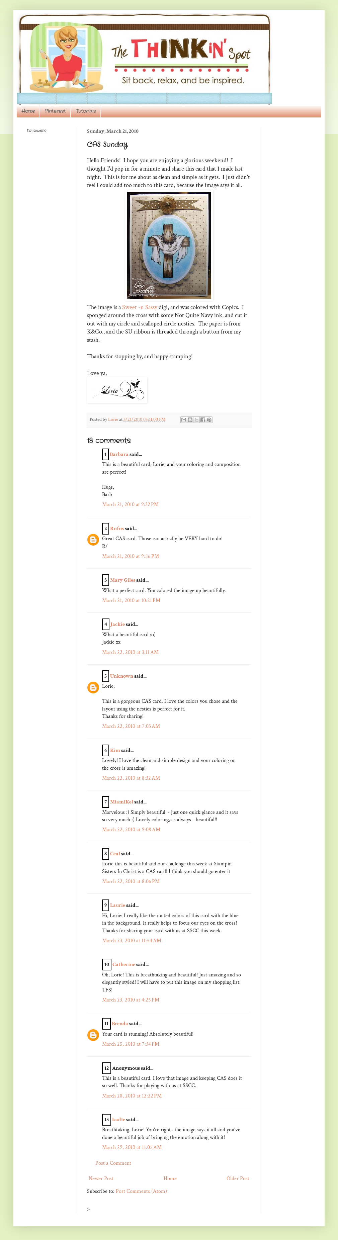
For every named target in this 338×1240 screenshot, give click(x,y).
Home (28, 111)
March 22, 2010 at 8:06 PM (131, 881)
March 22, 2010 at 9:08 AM (131, 829)
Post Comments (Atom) (141, 1191)
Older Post (238, 1178)
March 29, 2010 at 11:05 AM (132, 1147)
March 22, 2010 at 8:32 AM (131, 778)
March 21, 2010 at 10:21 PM (131, 600)
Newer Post (101, 1178)
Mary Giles (122, 580)
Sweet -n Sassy (139, 307)
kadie (118, 1119)
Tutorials (86, 111)
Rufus (117, 528)
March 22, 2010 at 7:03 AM (131, 726)
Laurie (117, 905)
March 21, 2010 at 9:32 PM (130, 504)
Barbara (119, 454)
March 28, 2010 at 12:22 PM (132, 1096)
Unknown (121, 676)
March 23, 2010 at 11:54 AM (131, 940)
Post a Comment (113, 1163)
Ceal (115, 853)
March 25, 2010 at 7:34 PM (130, 1044)
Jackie (117, 624)
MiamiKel (121, 801)
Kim (115, 750)
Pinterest (55, 111)
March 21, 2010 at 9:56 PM (130, 556)
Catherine (123, 964)
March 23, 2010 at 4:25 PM (130, 1000)
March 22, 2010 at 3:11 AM (130, 652)
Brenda (120, 1023)
